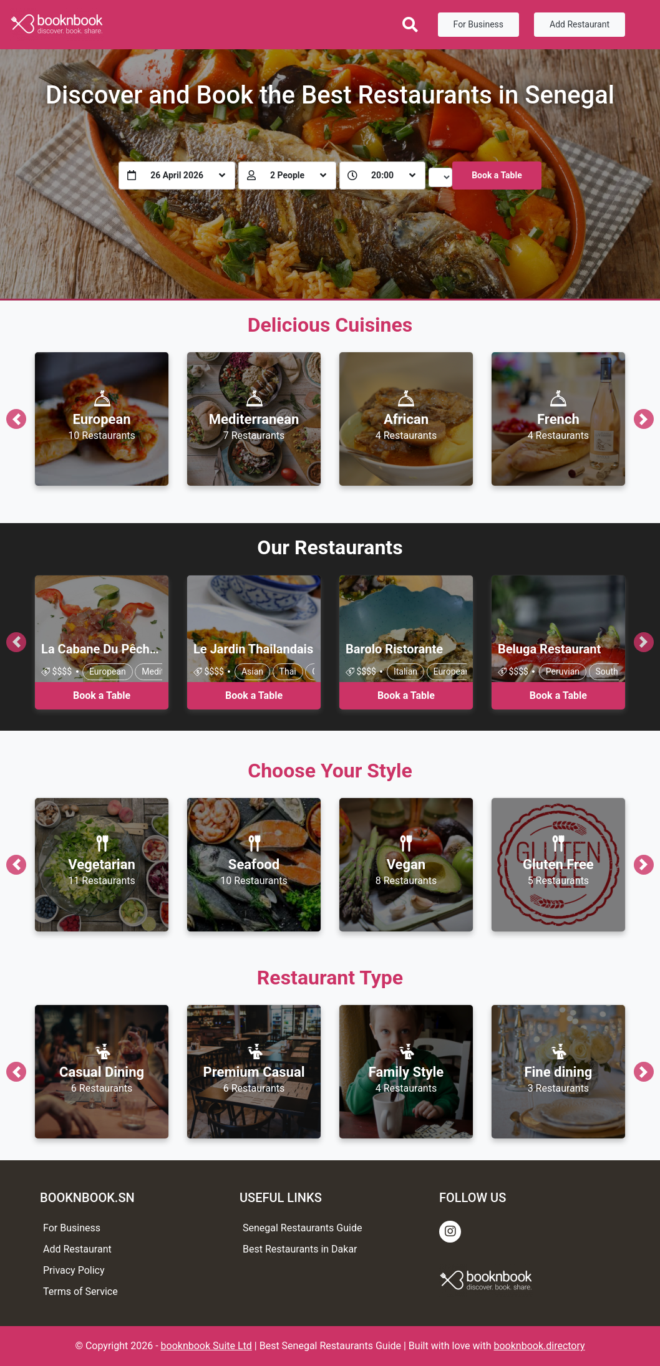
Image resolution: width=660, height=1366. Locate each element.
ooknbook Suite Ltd (209, 1346)
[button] (16, 419)
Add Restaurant (579, 24)
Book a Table (497, 175)
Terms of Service (80, 1291)
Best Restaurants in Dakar (300, 1249)
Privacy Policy (74, 1270)
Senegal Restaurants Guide (302, 1228)
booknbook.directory (539, 1346)
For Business (478, 24)
